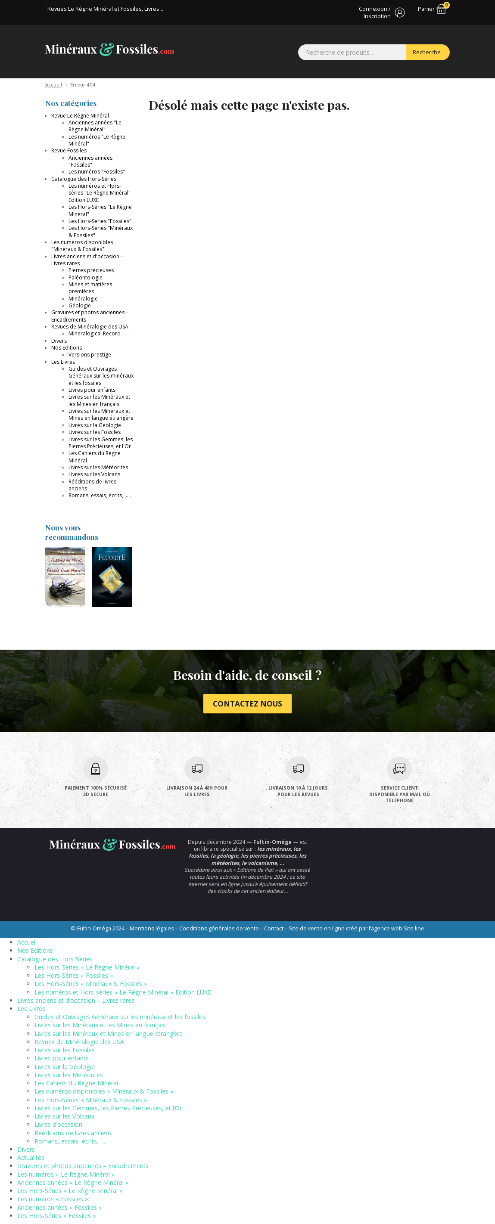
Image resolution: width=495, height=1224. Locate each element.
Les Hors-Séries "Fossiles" (99, 221)
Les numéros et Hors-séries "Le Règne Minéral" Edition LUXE (99, 193)
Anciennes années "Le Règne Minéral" (94, 126)
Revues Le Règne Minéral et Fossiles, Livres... (105, 8)
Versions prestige (89, 354)
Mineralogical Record (94, 333)
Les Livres (63, 362)
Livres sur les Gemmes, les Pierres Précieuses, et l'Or (100, 443)
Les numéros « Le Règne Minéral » (66, 1174)
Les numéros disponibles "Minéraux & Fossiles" (82, 246)
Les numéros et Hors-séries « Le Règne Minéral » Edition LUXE (122, 992)
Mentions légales (152, 928)
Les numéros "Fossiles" (96, 171)
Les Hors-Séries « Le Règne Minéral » (87, 967)
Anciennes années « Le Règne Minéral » (73, 1182)
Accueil (53, 84)
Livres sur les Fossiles (94, 432)
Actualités (30, 1157)
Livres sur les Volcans (94, 474)
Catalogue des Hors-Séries (83, 179)
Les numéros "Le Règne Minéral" (96, 140)
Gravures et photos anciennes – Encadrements (83, 1166)
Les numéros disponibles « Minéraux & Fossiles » (104, 1091)
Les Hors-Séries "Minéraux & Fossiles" (100, 231)
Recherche (427, 52)
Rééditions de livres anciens (92, 485)
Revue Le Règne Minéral (80, 115)
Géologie (79, 305)
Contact (273, 928)
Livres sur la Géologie (94, 425)
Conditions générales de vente (219, 928)
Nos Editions (66, 347)
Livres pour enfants (91, 390)
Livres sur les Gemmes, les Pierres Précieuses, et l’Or (108, 1108)
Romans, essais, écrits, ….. (71, 1141)
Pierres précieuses (91, 270)
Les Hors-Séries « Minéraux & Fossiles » (90, 983)
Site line (414, 928)
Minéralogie (83, 298)
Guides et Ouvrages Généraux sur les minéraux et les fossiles (101, 376)
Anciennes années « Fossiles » (59, 1207)
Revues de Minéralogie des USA (89, 326)
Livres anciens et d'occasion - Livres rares (86, 260)
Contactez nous (247, 704)
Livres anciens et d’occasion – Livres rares (75, 1000)
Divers (59, 340)
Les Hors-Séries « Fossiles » (73, 975)
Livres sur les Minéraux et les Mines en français (99, 400)
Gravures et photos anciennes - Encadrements (89, 316)
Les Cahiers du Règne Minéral (94, 456)
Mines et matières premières (90, 288)
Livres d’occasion (58, 1124)
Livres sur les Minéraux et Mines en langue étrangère (101, 414)
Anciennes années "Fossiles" (90, 161)
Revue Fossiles (69, 150)
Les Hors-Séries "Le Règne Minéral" (100, 210)
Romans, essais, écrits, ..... (99, 495)
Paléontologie (85, 277)
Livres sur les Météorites (98, 467)
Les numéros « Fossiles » (52, 1199)
